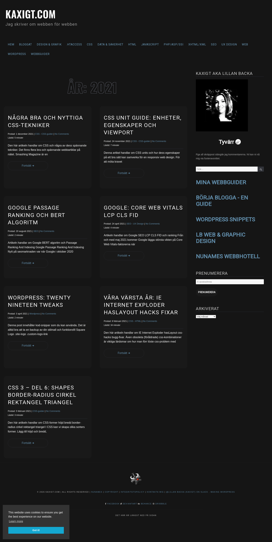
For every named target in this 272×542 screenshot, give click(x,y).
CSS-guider (47, 134)
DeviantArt (130, 504)
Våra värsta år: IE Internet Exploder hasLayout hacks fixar (141, 305)
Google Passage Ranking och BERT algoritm (36, 215)
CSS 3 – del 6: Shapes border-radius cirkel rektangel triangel (42, 395)
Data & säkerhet (110, 44)
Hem (11, 44)
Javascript (150, 44)
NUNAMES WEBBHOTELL (228, 255)
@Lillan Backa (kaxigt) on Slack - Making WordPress (200, 492)
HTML (132, 44)
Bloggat (25, 44)
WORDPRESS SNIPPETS (225, 218)
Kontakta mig (155, 492)
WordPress (17, 54)
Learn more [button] (16, 521)
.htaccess (74, 44)
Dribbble (161, 504)
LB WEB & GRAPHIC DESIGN (220, 236)
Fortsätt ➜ (25, 165)
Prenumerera (206, 290)
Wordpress (34, 313)
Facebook (113, 504)
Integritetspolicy (132, 492)
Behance (146, 504)
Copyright (111, 492)
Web (245, 44)
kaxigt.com (32, 13)
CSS (90, 44)
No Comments (62, 134)
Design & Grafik (49, 44)
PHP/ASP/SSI (174, 44)
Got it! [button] (36, 530)
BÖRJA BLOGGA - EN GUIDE (222, 200)
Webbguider (40, 54)
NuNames (97, 492)
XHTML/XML (197, 44)
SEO (214, 44)
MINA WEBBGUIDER (221, 182)
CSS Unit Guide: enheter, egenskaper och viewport (142, 125)
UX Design (229, 44)
